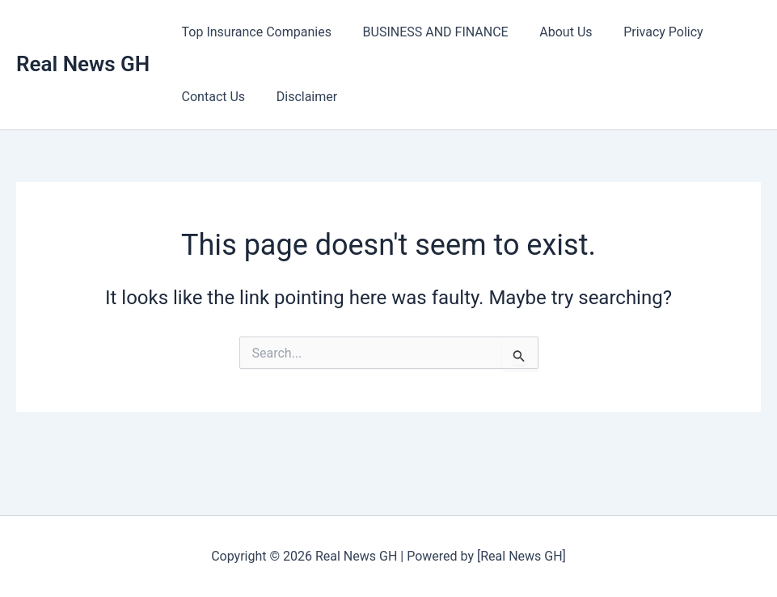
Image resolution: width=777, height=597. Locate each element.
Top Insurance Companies (253, 32)
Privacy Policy (645, 32)
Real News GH (83, 64)
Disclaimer (298, 96)
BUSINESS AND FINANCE (427, 32)
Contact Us (211, 96)
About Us (552, 32)
